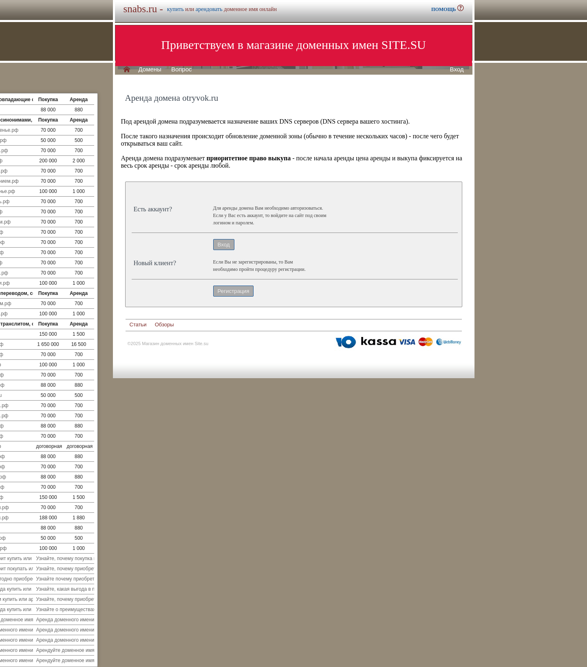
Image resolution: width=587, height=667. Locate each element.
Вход (457, 69)
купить (175, 9)
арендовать (209, 9)
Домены (150, 69)
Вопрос (181, 69)
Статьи (138, 324)
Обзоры (164, 324)
